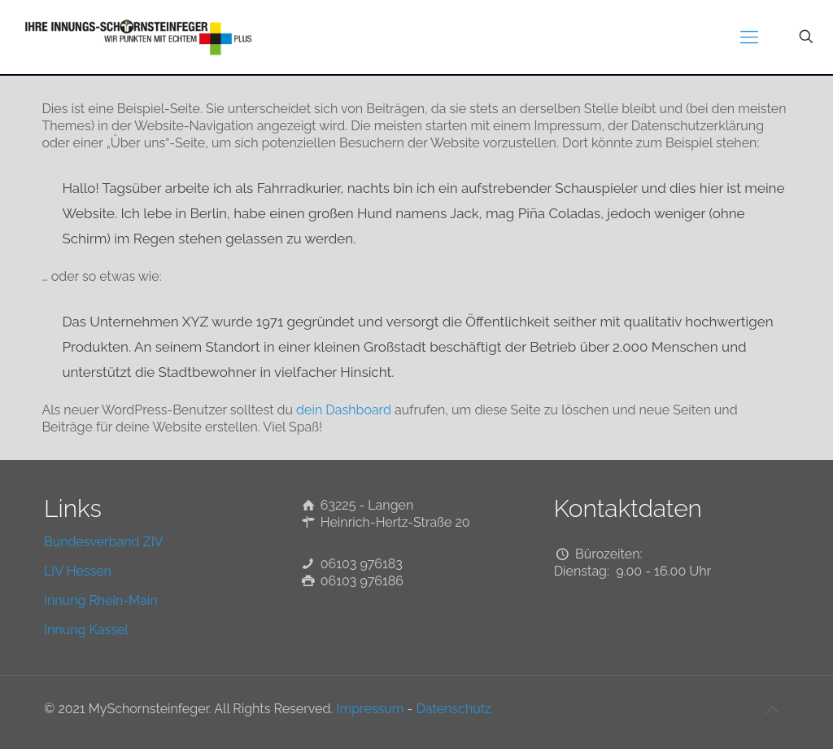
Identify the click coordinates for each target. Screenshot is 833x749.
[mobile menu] (749, 36)
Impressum (370, 708)
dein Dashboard (343, 410)
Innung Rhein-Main (101, 600)
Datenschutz (453, 708)
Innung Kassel (86, 629)
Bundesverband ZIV (104, 542)
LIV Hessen (77, 571)
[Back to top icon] (772, 710)
